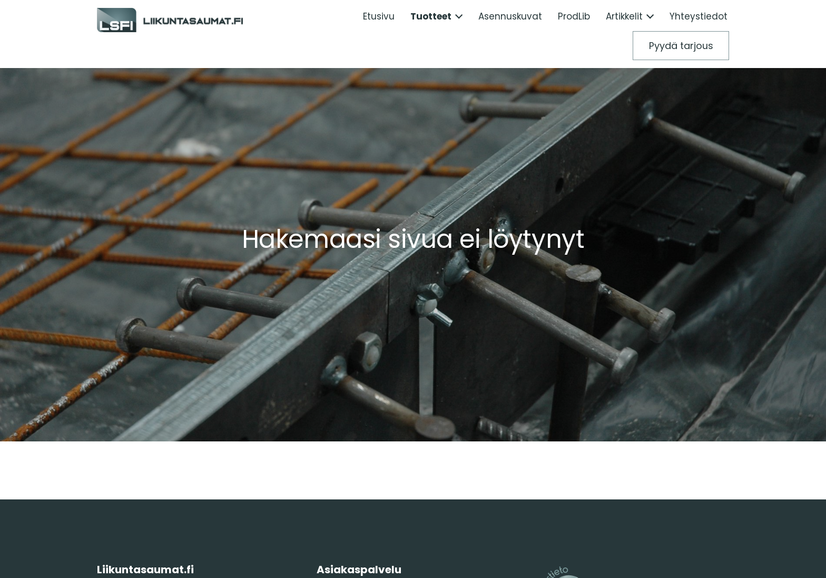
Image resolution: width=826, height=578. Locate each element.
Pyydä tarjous (681, 45)
